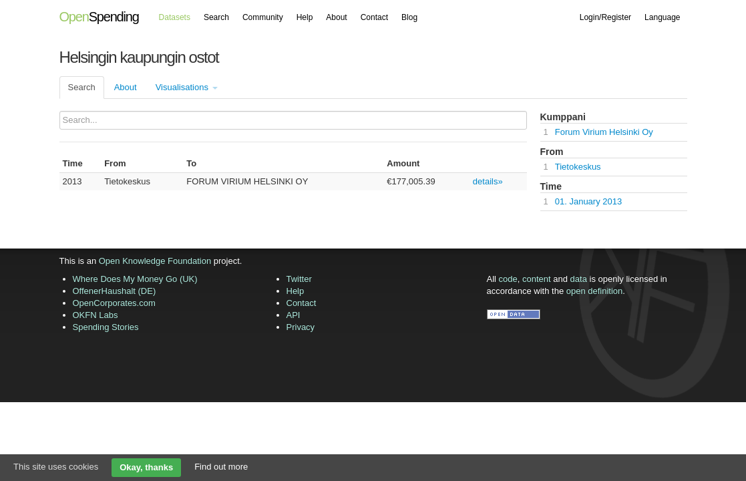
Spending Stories (106, 327)
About (336, 17)
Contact (374, 17)
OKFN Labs (95, 315)
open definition (594, 291)
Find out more (221, 467)
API (294, 315)
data (578, 279)
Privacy (301, 327)
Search (216, 17)
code (508, 279)
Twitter (299, 279)
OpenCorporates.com (114, 303)
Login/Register (605, 17)
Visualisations (187, 87)
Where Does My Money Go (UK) (135, 279)
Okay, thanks (146, 467)
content (536, 279)
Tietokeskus (578, 167)
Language (662, 17)
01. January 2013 (588, 201)
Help (305, 17)
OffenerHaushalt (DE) (114, 291)
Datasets (174, 17)
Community (262, 17)
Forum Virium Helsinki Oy (604, 132)
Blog (409, 17)
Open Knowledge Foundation (155, 261)
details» (488, 181)
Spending (99, 16)
